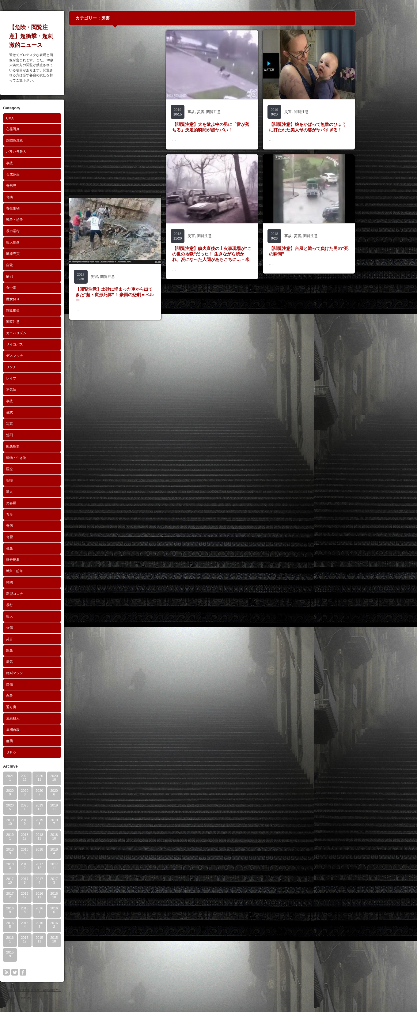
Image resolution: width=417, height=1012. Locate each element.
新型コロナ (44, 593)
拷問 (39, 582)
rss (36, 972)
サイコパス (44, 344)
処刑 (39, 435)
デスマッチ (44, 355)
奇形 (39, 514)
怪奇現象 (43, 559)
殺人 (39, 616)
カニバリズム (46, 333)
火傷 (39, 627)
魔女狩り (43, 299)
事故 (39, 163)
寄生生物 (43, 208)
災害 (39, 639)
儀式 (39, 412)
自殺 (39, 265)
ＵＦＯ (41, 752)
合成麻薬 (43, 174)
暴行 (39, 605)
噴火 (39, 491)
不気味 (41, 389)
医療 (39, 469)
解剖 (39, 276)
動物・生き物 (46, 457)
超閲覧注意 (44, 140)
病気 (39, 661)
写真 (39, 423)
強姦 (39, 548)
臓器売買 (43, 253)
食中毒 (41, 287)
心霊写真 (43, 129)
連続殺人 (43, 718)
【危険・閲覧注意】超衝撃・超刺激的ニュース (61, 36)
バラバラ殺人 (46, 151)
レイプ (41, 378)
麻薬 (39, 741)
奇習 (39, 537)
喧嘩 (39, 480)
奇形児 (41, 185)
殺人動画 (43, 242)
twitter (44, 972)
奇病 (39, 197)
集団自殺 (43, 729)
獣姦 (39, 650)
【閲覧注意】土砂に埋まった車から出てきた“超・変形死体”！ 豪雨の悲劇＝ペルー (144, 295)
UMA (40, 118)
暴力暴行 (43, 231)
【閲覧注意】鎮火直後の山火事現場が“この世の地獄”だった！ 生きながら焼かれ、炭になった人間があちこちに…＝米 (242, 254)
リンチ (41, 367)
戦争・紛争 (44, 219)
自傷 (39, 684)
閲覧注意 (43, 321)
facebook (53, 972)
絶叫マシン (44, 673)
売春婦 (41, 503)
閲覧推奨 (43, 310)
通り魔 (41, 707)
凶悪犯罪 (43, 446)
